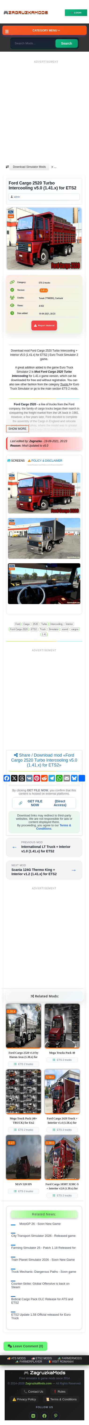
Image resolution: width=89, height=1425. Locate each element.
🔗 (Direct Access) (42, 803)
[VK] (33, 1415)
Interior (69, 624)
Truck (43, 629)
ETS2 (34, 629)
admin (17, 196)
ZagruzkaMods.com (38, 1383)
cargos (74, 629)
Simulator (54, 629)
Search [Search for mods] (66, 43)
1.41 (44, 634)
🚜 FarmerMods (69, 1358)
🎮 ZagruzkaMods (45, 1372)
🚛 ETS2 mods (41, 1358)
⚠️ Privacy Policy (24, 1399)
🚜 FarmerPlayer (28, 1361)
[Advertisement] (44, 109)
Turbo (44, 624)
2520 (35, 624)
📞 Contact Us (33, 1391)
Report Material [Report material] (44, 325)
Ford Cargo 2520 (19, 629)
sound (65, 629)
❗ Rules (59, 1391)
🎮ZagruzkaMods (27, 13)
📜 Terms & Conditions (61, 1399)
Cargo (26, 624)
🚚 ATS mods (16, 1358)
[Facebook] (44, 1415)
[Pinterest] (55, 1415)
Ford (17, 624)
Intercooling (56, 624)
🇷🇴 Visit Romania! (61, 1361)
